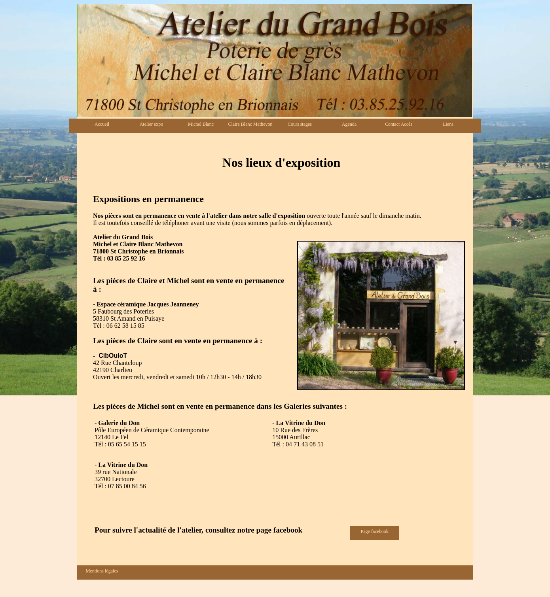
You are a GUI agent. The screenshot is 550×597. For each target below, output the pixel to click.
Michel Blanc (201, 124)
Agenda (349, 124)
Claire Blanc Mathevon (250, 124)
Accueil (102, 124)
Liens (448, 124)
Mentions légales (102, 571)
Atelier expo (151, 124)
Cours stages (300, 124)
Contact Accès (398, 124)
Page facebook (375, 531)
